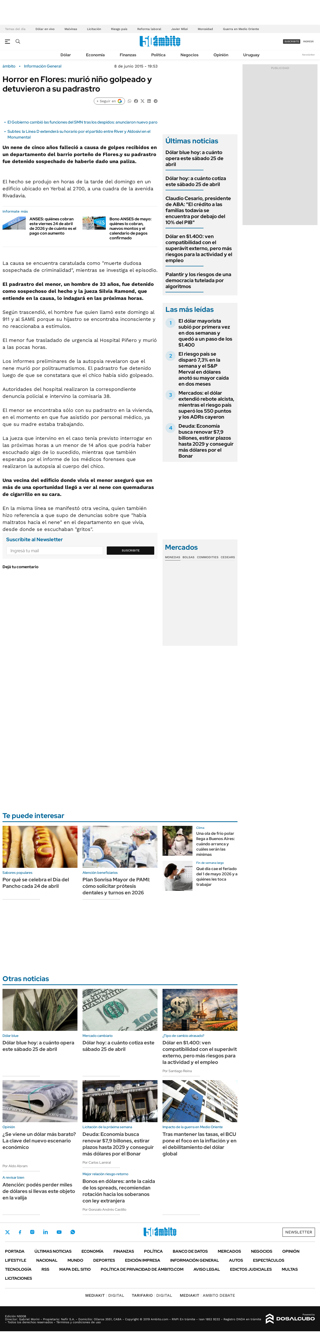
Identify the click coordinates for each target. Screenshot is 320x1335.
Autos (236, 1260)
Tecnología (18, 1269)
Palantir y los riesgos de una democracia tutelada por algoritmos (198, 280)
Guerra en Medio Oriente (241, 29)
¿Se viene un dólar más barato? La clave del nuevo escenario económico (39, 1140)
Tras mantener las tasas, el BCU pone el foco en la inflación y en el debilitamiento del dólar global (199, 1144)
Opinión (221, 55)
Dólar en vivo (45, 29)
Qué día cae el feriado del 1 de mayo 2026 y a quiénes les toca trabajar (217, 876)
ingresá (308, 41)
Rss (45, 1269)
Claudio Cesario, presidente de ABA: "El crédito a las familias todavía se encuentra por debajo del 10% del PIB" (198, 210)
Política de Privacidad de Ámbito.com (142, 1269)
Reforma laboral (149, 29)
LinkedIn (45, 1232)
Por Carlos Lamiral (96, 1162)
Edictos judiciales (251, 1269)
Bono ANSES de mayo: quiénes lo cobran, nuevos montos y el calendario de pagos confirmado (131, 228)
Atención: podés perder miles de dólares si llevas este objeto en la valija (38, 1191)
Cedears (228, 557)
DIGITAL (104, 1295)
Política (158, 55)
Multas (290, 1269)
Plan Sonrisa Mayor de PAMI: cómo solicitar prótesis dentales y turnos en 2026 (116, 886)
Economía (95, 55)
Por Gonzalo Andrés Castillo (104, 1209)
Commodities (207, 557)
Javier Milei (179, 29)
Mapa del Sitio (75, 1269)
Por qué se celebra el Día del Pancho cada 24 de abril (35, 882)
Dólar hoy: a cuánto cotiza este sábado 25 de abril (196, 181)
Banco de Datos (190, 1251)
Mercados (229, 1251)
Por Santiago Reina (177, 1071)
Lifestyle (15, 1260)
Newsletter (308, 54)
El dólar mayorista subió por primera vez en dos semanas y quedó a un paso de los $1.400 (205, 333)
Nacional (47, 1260)
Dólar (65, 55)
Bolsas (188, 557)
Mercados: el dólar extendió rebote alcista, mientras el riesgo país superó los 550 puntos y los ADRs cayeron (206, 405)
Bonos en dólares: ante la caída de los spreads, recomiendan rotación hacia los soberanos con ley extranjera (118, 1191)
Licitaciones (18, 1278)
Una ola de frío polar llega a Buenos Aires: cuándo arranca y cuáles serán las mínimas (215, 844)
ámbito (9, 66)
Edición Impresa (142, 1260)
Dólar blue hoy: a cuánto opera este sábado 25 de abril (195, 158)
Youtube (59, 1232)
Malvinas (70, 29)
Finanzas (128, 55)
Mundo (75, 1260)
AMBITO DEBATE (207, 1295)
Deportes (104, 1260)
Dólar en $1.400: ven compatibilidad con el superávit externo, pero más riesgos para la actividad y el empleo (199, 248)
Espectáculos (268, 1260)
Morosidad (205, 29)
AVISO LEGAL (207, 1269)
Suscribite (131, 550)
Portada (14, 1251)
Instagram (32, 1232)
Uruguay (251, 55)
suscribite (291, 41)
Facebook (20, 1232)
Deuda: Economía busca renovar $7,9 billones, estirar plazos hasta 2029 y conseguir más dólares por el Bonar (206, 441)
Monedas (172, 557)
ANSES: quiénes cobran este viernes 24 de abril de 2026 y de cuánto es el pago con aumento (53, 226)
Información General (42, 66)
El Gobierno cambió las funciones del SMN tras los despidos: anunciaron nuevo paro (83, 122)
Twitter (7, 1232)
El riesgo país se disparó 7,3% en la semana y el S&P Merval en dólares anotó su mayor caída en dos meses (203, 369)
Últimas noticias (53, 1251)
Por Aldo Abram (15, 1166)
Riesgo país (119, 29)
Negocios (189, 55)
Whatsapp (72, 1232)
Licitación (94, 29)
